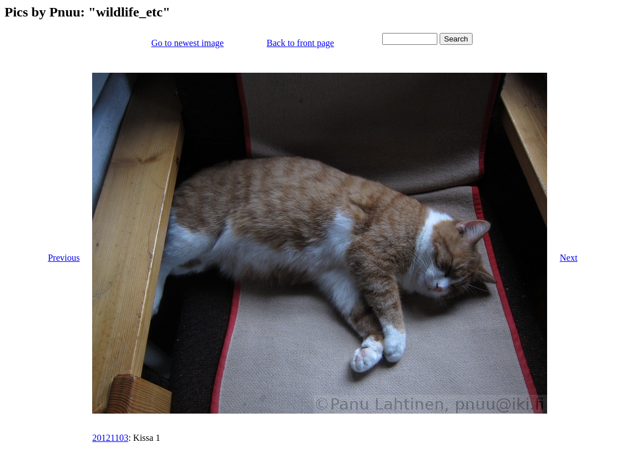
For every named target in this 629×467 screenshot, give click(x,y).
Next (568, 257)
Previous (64, 257)
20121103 (110, 438)
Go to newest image (187, 43)
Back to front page (300, 43)
